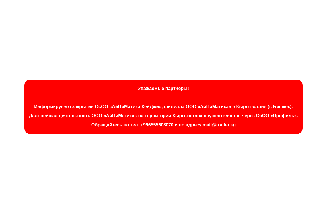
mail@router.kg (219, 124)
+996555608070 (157, 124)
